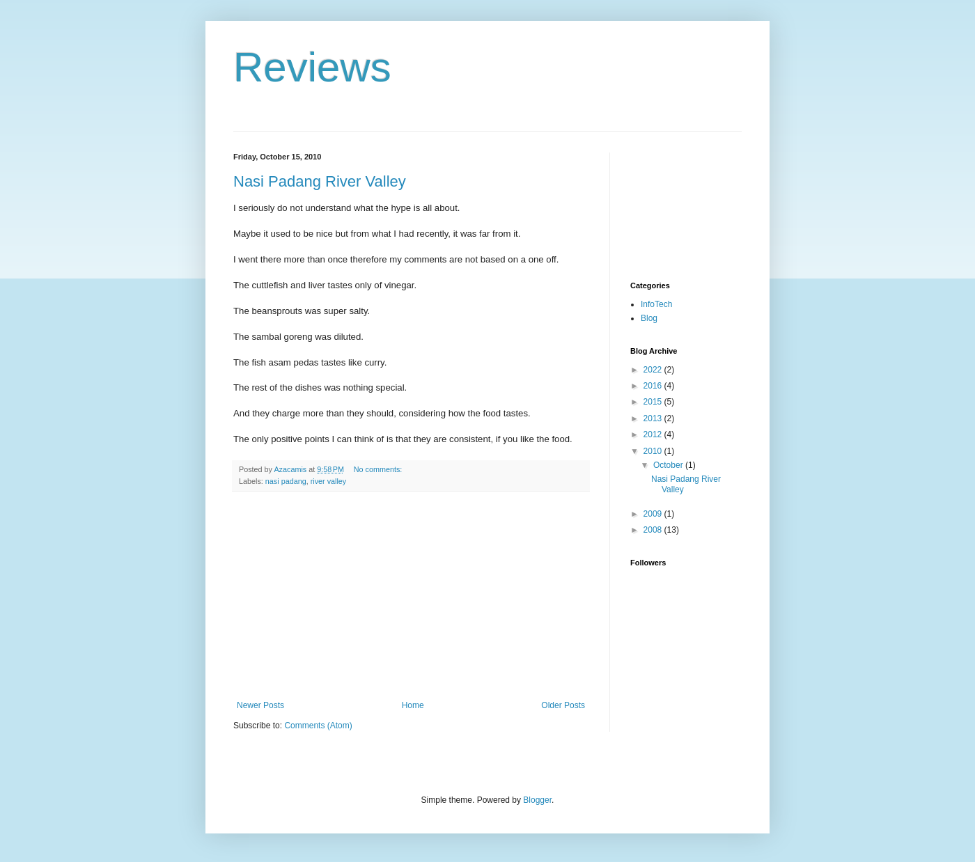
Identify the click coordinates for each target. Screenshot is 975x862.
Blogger (537, 800)
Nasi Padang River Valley (319, 181)
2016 (654, 386)
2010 (654, 451)
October (669, 465)
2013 (654, 418)
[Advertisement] (410, 596)
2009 (654, 514)
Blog (649, 318)
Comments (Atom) (318, 725)
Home (413, 705)
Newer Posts (260, 705)
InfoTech (656, 304)
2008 (654, 530)
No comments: (379, 469)
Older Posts (563, 705)
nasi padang (285, 481)
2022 (654, 370)
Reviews (312, 67)
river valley (329, 481)
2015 (654, 402)
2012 (654, 434)
